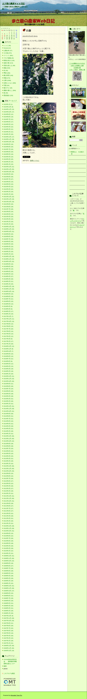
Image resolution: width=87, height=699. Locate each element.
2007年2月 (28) (8, 640)
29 (9, 38)
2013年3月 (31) (8, 458)
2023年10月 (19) (9, 141)
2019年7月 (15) (8, 269)
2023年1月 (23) (8, 164)
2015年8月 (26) (8, 386)
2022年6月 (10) (8, 181)
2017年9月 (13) (8, 324)
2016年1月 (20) (8, 374)
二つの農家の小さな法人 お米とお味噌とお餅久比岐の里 (77, 65)
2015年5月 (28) (8, 393)
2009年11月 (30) (9, 558)
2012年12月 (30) (9, 466)
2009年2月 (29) (8, 580)
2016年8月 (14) (8, 356)
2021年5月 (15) (8, 214)
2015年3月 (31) (8, 398)
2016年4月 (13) (8, 366)
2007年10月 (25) (9, 620)
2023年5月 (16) (8, 154)
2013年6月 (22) (8, 451)
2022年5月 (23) (8, 184)
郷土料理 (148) (8, 75)
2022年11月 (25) (9, 169)
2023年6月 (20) (8, 151)
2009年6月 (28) (8, 571)
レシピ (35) (7, 45)
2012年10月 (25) (9, 471)
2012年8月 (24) (8, 476)
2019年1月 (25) (8, 284)
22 (9, 37)
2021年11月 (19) (9, 199)
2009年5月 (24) (8, 573)
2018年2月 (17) (8, 311)
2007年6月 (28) (8, 630)
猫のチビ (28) (8, 88)
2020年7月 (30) (8, 239)
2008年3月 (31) (8, 608)
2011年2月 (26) (8, 521)
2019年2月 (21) (8, 281)
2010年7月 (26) (8, 538)
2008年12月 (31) (9, 586)
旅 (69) (6, 93)
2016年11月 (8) (8, 349)
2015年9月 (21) (8, 383)
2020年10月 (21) (9, 231)
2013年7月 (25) (8, 448)
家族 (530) (7, 68)
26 (2, 38)
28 (7, 38)
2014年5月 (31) (8, 423)
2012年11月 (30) (9, 468)
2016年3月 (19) (8, 368)
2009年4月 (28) (8, 575)
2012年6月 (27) (8, 481)
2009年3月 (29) (8, 578)
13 (4, 35)
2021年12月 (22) (9, 196)
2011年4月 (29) (8, 516)
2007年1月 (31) (8, 643)
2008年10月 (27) (9, 591)
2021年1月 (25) (8, 224)
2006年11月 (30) (9, 648)
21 (7, 37)
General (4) (7, 48)
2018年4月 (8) (8, 306)
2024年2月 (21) (8, 132)
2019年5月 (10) (8, 274)
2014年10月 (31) (9, 411)
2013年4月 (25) (8, 456)
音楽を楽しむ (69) (9, 65)
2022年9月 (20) (8, 174)
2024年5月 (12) (8, 124)
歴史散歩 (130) (8, 95)
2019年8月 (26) (8, 266)
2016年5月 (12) (8, 363)
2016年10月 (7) (8, 351)
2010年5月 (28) (8, 543)
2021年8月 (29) (8, 206)
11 (16, 33)
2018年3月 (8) (8, 309)
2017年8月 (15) (8, 326)
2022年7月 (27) (8, 179)
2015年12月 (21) (9, 376)
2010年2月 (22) (8, 551)
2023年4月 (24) (8, 156)
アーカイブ (12, 101)
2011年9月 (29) (8, 503)
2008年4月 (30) (8, 605)
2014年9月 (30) (8, 413)
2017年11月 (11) (9, 319)
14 (7, 35)
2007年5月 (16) (8, 633)
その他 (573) (8, 53)
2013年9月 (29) (8, 443)
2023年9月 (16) (8, 144)
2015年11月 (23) (9, 378)
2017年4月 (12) (8, 336)
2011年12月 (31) (9, 496)
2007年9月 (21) (8, 623)
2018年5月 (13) (8, 304)
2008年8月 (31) (8, 595)
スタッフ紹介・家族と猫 (77, 69)
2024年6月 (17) (8, 122)
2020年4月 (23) (8, 246)
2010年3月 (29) (8, 548)
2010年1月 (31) (8, 553)
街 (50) (6, 70)
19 (2, 37)
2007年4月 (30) (8, 635)
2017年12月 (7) (8, 316)
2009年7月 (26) (8, 568)
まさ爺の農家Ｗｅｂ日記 (13, 3)
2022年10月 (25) (9, 171)
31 (14, 38)
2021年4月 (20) (8, 216)
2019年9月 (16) (8, 264)
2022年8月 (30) (8, 176)
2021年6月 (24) (8, 211)
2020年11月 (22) (9, 229)
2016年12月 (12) (9, 346)
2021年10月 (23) (9, 201)
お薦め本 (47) (8, 50)
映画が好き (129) (9, 60)
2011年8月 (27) (8, 506)
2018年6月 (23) (8, 301)
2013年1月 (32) (8, 463)
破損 (5, 666)
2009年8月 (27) (8, 566)
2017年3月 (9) (8, 339)
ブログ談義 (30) (9, 58)
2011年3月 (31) (8, 518)
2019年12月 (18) (9, 256)
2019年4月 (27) (8, 276)
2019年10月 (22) (9, 261)
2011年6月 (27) (8, 511)
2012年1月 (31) (8, 493)
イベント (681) (8, 55)
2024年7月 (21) (8, 119)
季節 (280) (7, 73)
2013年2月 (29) (8, 461)
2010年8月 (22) (8, 536)
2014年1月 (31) (8, 433)
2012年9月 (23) (8, 473)
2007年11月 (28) (9, 618)
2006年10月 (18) (9, 650)
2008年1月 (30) (8, 613)
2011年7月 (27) (8, 508)
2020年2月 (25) (8, 251)
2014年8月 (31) (8, 416)
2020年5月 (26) (8, 244)
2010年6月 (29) (8, 541)
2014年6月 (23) (8, 421)
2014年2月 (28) (8, 431)
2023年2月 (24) (8, 162)
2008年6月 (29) (8, 600)
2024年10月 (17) (9, 112)
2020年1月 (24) (8, 254)
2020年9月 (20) (8, 234)
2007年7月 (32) (8, 628)
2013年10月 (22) (9, 441)
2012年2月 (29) (8, 491)
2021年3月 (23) (8, 219)
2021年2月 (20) (8, 221)
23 (11, 37)
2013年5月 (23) (8, 453)
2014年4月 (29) (8, 426)
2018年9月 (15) (8, 294)
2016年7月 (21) (8, 358)
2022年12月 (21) (9, 166)
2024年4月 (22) (8, 127)
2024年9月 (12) (8, 114)
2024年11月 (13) (9, 109)
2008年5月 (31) (8, 603)
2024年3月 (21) (8, 129)
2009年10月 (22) (9, 561)
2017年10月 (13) (9, 321)
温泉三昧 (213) (8, 63)
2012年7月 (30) (8, 478)
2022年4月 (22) (8, 186)
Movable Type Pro (16, 695)
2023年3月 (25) (8, 159)
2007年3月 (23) (8, 638)
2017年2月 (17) (8, 341)
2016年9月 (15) (8, 354)
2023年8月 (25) (8, 146)
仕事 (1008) (7, 80)
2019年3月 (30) (8, 279)
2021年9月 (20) (8, 204)
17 (14, 35)
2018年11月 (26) (9, 289)
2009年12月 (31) (9, 556)
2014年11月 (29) (9, 408)
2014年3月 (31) (8, 428)
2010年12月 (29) (9, 526)
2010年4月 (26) (8, 546)
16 (11, 35)
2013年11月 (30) (9, 438)
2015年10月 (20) (9, 381)
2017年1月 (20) (8, 344)
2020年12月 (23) (9, 226)
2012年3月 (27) (8, 488)
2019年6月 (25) (8, 271)
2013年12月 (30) (9, 436)
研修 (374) (7, 78)
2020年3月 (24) (8, 249)
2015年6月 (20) (8, 391)
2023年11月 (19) (9, 139)
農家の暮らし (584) (10, 90)
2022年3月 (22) (8, 189)
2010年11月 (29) (9, 528)
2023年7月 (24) (8, 149)
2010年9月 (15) (8, 533)
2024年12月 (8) (8, 107)
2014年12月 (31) (9, 406)
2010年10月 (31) (9, 531)
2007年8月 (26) (8, 625)
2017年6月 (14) (8, 331)
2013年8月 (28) (8, 446)
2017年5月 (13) (8, 334)
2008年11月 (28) (9, 588)
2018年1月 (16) (8, 314)
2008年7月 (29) (8, 598)
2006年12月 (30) (9, 645)
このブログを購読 (9, 673)
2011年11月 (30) (9, 498)
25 (16, 37)
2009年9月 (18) (8, 563)
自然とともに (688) (10, 83)
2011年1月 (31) (8, 523)
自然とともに (34, 160)
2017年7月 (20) (8, 329)
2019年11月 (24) (9, 259)
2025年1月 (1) (8, 104)
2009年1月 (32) (8, 583)
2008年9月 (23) (8, 593)
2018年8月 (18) (8, 296)
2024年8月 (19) (8, 117)
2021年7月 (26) (8, 209)
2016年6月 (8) (8, 361)
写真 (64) (6, 85)
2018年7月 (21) (8, 299)
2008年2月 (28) (8, 610)
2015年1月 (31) (8, 403)
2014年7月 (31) (8, 418)
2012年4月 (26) (8, 486)
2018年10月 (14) (9, 291)
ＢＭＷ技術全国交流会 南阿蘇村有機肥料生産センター (10, 661)
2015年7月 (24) (8, 388)
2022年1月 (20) (8, 194)
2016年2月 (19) (8, 371)
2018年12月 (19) (9, 286)
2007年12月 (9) (8, 615)
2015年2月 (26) (8, 401)
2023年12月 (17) (9, 137)
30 (11, 38)
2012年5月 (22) (8, 483)
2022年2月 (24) (8, 191)
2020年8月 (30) (8, 236)
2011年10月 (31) (9, 501)
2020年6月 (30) (8, 241)
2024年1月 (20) (8, 134)
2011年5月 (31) (8, 513)
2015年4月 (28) (8, 396)
